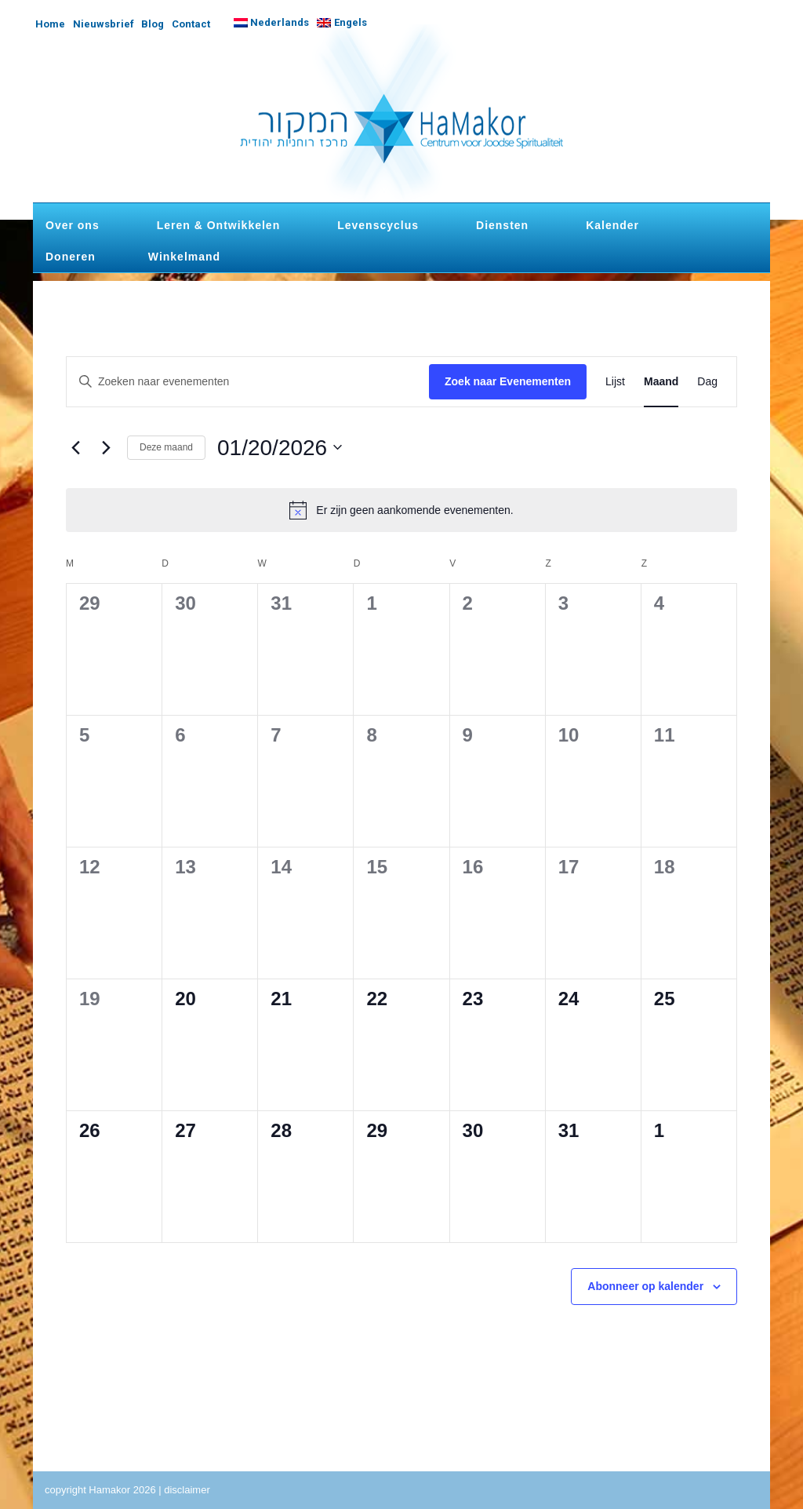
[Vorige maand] (75, 447)
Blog (152, 24)
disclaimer (187, 1490)
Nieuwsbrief (103, 24)
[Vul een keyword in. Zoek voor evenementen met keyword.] (248, 381)
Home (50, 24)
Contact (191, 24)
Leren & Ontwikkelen (218, 225)
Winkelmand (184, 256)
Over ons (72, 225)
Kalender (612, 225)
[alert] (401, 510)
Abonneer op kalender (645, 1286)
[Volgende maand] (105, 447)
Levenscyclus (378, 225)
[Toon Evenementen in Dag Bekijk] (707, 381)
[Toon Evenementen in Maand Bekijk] (661, 381)
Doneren (70, 256)
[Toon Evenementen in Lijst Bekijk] (615, 381)
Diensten (502, 225)
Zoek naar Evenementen (508, 381)
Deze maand (166, 447)
